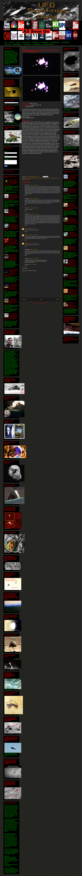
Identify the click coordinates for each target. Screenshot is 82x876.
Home (6, 42)
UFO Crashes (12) (27, 44)
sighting (52, 178)
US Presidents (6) (35, 42)
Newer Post (24, 299)
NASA (45, 178)
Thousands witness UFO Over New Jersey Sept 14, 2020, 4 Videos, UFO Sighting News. (70, 178)
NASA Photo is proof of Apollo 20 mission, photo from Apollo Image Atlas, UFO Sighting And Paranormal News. (70, 221)
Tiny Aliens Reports (36, 44)
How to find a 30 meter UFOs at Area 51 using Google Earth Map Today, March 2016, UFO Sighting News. (11, 316)
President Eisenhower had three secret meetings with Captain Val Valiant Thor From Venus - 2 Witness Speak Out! (11, 212)
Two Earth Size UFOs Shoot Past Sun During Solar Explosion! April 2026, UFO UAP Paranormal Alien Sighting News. (10, 242)
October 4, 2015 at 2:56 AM (32, 234)
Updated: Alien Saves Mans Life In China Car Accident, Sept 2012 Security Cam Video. (70, 235)
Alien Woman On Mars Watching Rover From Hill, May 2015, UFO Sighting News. (70, 191)
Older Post (58, 299)
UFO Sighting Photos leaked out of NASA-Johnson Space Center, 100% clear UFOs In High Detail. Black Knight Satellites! (70, 263)
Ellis (38, 178)
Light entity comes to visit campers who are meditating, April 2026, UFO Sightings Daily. (11, 182)
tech (24, 179)
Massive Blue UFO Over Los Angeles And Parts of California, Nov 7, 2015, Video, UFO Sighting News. (11, 287)
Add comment (24, 268)
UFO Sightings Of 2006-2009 (48, 44)
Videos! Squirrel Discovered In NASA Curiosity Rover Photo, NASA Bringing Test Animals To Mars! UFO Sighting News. (71, 206)
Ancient (33, 178)
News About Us (8, 44)
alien (28, 178)
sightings (55, 178)
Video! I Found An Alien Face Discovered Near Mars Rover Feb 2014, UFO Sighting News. (70, 305)
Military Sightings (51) (17, 44)
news (47, 178)
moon (42, 178)
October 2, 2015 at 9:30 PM (33, 207)
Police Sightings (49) (65, 42)
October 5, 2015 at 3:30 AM (33, 249)
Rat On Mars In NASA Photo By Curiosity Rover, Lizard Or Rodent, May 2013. (70, 249)
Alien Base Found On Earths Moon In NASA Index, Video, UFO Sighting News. (70, 277)
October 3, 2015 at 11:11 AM (34, 214)
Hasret (26, 228)
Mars (40, 178)
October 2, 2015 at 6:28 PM (33, 185)
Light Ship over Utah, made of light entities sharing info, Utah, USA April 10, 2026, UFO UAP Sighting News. (11, 227)
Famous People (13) (26, 42)
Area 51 (35, 178)
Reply (26, 195)
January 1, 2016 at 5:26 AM (33, 258)
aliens (30, 178)
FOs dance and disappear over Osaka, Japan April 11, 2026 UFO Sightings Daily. (11, 301)
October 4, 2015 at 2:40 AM (31, 228)
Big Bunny (26, 207)
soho (58, 178)
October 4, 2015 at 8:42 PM (32, 243)
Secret (49, 178)
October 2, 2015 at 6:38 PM (33, 198)
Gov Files (18, 42)
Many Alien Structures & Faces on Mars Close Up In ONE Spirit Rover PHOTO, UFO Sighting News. (70, 292)
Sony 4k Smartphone (33, 264)
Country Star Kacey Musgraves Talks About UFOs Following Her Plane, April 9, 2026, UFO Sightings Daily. (11, 272)
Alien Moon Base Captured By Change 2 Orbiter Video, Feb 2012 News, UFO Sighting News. (10, 257)
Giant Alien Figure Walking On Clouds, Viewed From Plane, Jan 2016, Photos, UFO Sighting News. (11, 197)
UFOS (29, 179)
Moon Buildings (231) (55, 42)
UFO (26, 179)
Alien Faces (11, 42)
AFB (26, 178)
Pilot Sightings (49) (45, 42)
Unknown (26, 234)
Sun (22, 179)
